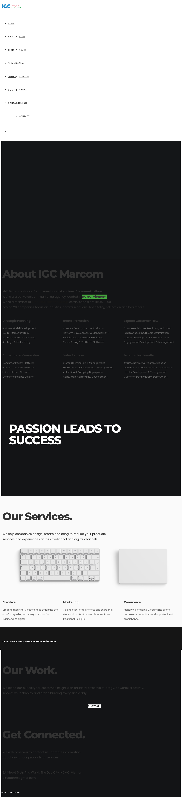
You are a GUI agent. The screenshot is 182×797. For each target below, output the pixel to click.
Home (22, 36)
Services (24, 76)
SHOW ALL (94, 706)
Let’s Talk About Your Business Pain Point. (29, 641)
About (22, 49)
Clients (23, 103)
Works (23, 89)
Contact (24, 116)
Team (22, 63)
